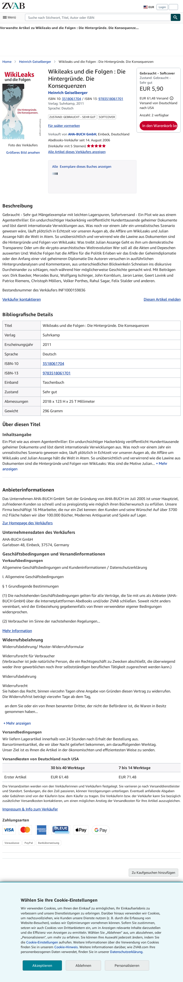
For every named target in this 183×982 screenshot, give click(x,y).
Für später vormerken (64, 125)
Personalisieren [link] (127, 965)
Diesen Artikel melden (162, 299)
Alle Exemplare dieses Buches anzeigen (81, 166)
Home (6, 61)
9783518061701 (57, 373)
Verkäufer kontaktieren (21, 299)
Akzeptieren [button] (42, 965)
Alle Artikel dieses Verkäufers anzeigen (77, 152)
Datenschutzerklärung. (126, 952)
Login (162, 7)
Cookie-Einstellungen (42, 942)
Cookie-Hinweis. (66, 947)
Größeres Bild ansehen (23, 152)
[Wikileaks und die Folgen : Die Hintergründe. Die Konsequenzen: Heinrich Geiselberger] (22, 103)
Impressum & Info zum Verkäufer (30, 809)
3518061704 (71, 99)
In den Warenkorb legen (160, 125)
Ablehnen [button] (83, 965)
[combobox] (98, 17)
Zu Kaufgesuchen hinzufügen (153, 872)
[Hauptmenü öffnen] (10, 17)
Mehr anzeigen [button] (18, 723)
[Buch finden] (175, 17)
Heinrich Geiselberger (35, 61)
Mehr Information (17, 630)
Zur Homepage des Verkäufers (27, 522)
